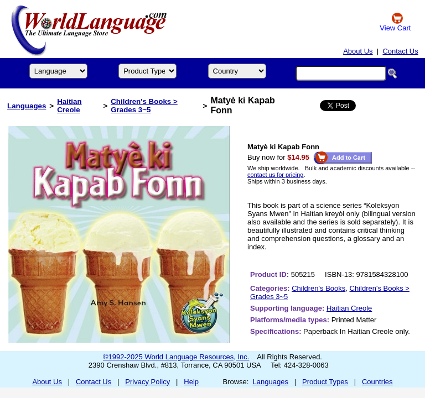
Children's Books (318, 288)
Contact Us (400, 51)
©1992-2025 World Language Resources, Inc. (176, 357)
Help (191, 382)
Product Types (325, 382)
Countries (377, 382)
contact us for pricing (275, 174)
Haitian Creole (69, 105)
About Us (357, 51)
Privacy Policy (147, 382)
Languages (26, 106)
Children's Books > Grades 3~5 (144, 105)
